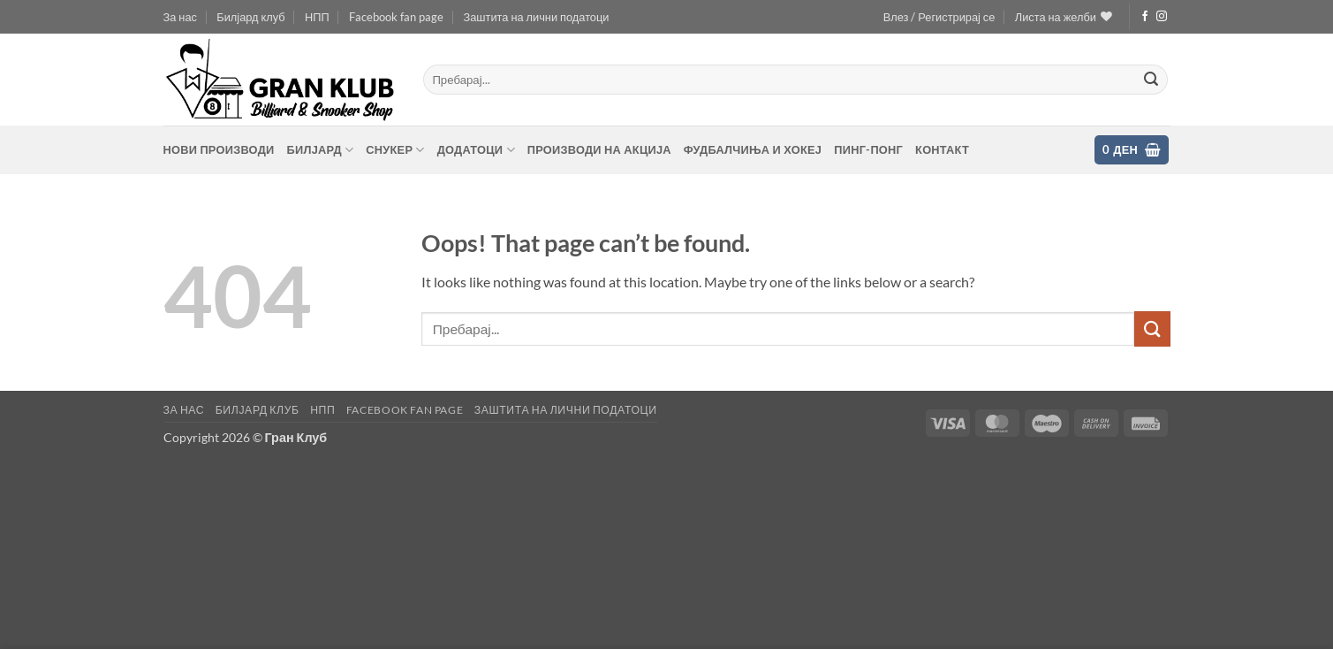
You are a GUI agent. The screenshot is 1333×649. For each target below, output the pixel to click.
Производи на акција (599, 149)
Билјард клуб (250, 17)
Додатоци (476, 149)
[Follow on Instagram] (1161, 17)
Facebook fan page (396, 17)
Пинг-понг (868, 149)
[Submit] (1151, 80)
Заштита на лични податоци (536, 17)
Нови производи (219, 149)
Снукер (395, 149)
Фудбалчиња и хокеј (753, 149)
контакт (942, 149)
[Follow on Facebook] (1145, 17)
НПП (317, 17)
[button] (939, 17)
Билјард (319, 149)
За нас (180, 17)
